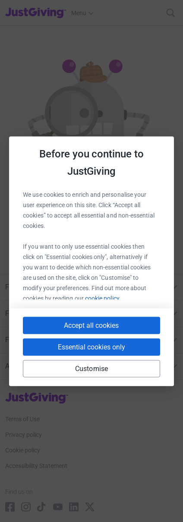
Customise (91, 368)
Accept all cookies (91, 325)
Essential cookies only (91, 347)
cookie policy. (103, 298)
